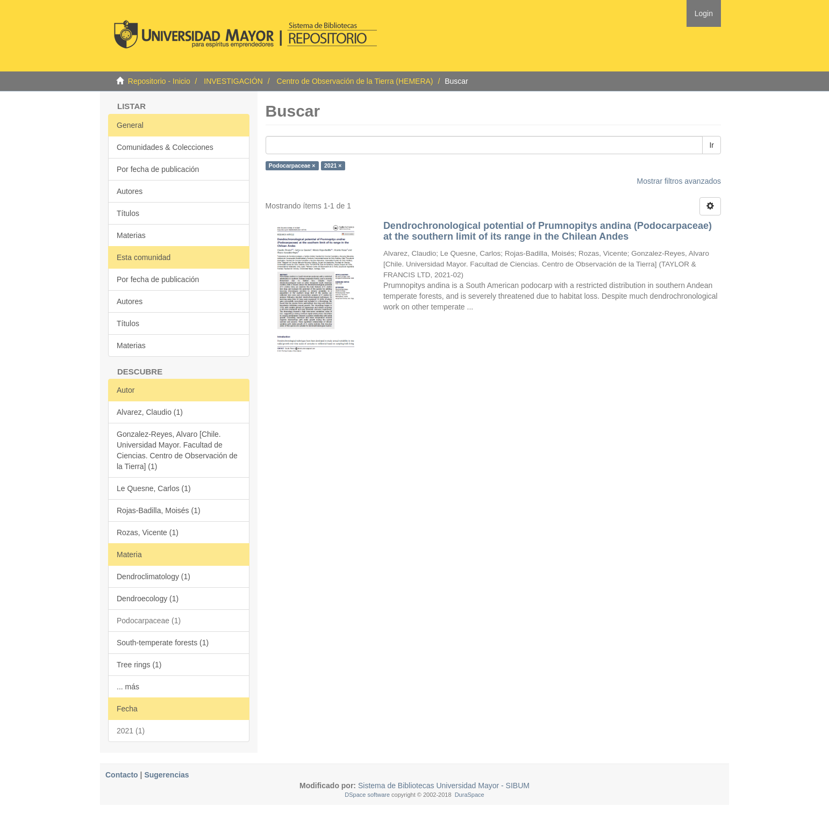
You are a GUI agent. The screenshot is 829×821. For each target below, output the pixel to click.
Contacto (121, 774)
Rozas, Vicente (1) (147, 532)
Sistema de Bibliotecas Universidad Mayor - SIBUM (443, 785)
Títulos (128, 213)
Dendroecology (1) (147, 598)
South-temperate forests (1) (163, 642)
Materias (131, 235)
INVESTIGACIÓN (233, 81)
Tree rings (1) (139, 664)
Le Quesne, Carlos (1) (154, 488)
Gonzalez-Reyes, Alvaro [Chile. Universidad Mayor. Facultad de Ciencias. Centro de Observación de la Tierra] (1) (177, 450)
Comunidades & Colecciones (165, 147)
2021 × (332, 165)
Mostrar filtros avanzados (679, 181)
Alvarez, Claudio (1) (150, 412)
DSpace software (367, 794)
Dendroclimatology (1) (153, 576)
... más (128, 686)
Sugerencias (166, 774)
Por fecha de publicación (158, 169)
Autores (129, 191)
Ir (711, 145)
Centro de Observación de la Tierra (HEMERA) (355, 81)
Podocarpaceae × (292, 165)
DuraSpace (469, 794)
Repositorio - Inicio (159, 81)
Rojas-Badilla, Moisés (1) (159, 510)
